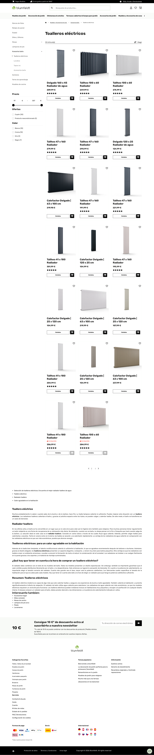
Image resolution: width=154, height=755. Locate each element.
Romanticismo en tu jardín (87, 672)
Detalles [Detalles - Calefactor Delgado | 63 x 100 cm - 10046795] (58, 216)
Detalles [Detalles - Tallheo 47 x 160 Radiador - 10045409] (58, 157)
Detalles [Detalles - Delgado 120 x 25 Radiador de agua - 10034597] (124, 157)
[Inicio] (47, 22)
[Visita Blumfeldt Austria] (83, 729)
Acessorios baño (20, 70)
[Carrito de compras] (140, 8)
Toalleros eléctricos (21, 56)
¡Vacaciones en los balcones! (88, 682)
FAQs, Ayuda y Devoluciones (132, 1)
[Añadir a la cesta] (72, 98)
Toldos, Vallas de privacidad (22, 664)
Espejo (14, 33)
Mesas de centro (20, 600)
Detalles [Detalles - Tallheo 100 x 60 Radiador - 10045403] (124, 98)
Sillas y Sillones (17, 37)
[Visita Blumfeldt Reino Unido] (79, 734)
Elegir (138, 42)
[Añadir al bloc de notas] (74, 50)
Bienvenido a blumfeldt (86, 664)
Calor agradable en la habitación (26, 501)
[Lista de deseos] (135, 8)
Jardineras (16, 673)
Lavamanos (18, 607)
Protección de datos (31, 751)
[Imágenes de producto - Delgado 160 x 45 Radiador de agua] (60, 64)
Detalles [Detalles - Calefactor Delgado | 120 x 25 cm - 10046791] (91, 275)
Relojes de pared (18, 28)
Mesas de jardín (18, 686)
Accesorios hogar (20, 596)
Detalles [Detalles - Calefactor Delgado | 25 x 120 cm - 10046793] (91, 391)
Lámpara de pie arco (21, 603)
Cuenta (15, 705)
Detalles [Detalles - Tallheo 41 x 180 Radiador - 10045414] (58, 275)
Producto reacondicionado (26, 118)
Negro (18, 140)
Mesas (14, 42)
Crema (19, 132)
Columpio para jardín (20, 679)
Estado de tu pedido (19, 712)
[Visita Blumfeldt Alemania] (79, 729)
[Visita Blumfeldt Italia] (91, 729)
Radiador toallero (20, 497)
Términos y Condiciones (50, 751)
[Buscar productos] (80, 7)
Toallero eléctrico (20, 494)
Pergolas (15, 692)
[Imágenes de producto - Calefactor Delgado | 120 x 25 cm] (93, 240)
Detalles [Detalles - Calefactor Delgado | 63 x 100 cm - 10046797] (124, 391)
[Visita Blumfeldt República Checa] (87, 734)
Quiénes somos (116, 664)
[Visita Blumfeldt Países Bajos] (95, 734)
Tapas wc (17, 66)
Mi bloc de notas (18, 708)
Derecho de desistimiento (120, 667)
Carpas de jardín (18, 670)
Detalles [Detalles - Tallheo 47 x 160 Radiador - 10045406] (91, 216)
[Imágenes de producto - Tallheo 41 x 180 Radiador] (60, 240)
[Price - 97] (18, 100)
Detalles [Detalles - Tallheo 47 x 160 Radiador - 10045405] (124, 216)
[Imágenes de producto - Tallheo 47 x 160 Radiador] (60, 123)
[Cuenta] (131, 8)
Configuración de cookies (21, 718)
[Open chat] (149, 751)
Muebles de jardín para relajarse (90, 676)
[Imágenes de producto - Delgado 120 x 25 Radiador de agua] (126, 123)
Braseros (15, 683)
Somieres (15, 75)
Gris (17, 136)
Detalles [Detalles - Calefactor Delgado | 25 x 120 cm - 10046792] (58, 332)
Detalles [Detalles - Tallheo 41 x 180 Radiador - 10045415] (58, 453)
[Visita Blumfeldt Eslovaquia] (83, 734)
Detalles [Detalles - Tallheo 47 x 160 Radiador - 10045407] (124, 275)
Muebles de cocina (19, 84)
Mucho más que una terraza (88, 679)
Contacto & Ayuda (19, 699)
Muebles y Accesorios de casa (59, 22)
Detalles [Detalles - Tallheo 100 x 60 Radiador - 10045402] (91, 98)
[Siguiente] (144, 15)
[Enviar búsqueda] (52, 8)
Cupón (19, 114)
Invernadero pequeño (20, 676)
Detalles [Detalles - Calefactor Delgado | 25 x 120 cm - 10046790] (124, 332)
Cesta (14, 702)
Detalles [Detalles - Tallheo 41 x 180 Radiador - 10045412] (58, 391)
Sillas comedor (19, 598)
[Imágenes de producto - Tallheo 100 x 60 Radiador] (93, 64)
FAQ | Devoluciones (19, 715)
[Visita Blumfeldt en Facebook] (13, 751)
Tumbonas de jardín (19, 689)
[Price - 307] (37, 100)
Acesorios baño (17, 51)
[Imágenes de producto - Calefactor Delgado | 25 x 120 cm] (60, 299)
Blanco (19, 128)
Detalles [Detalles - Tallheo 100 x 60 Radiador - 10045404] (91, 453)
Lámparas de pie (18, 47)
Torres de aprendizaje (20, 80)
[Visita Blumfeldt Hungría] (91, 734)
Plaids (16, 605)
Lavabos (17, 61)
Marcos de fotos (18, 23)
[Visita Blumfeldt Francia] (87, 729)
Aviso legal (66, 751)
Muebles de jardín (18, 667)
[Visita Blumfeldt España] (95, 729)
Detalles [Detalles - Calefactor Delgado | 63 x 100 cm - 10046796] (91, 332)
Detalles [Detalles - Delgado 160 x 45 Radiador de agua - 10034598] (58, 98)
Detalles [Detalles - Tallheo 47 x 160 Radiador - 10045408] (91, 157)
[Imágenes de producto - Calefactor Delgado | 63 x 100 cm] (60, 181)
